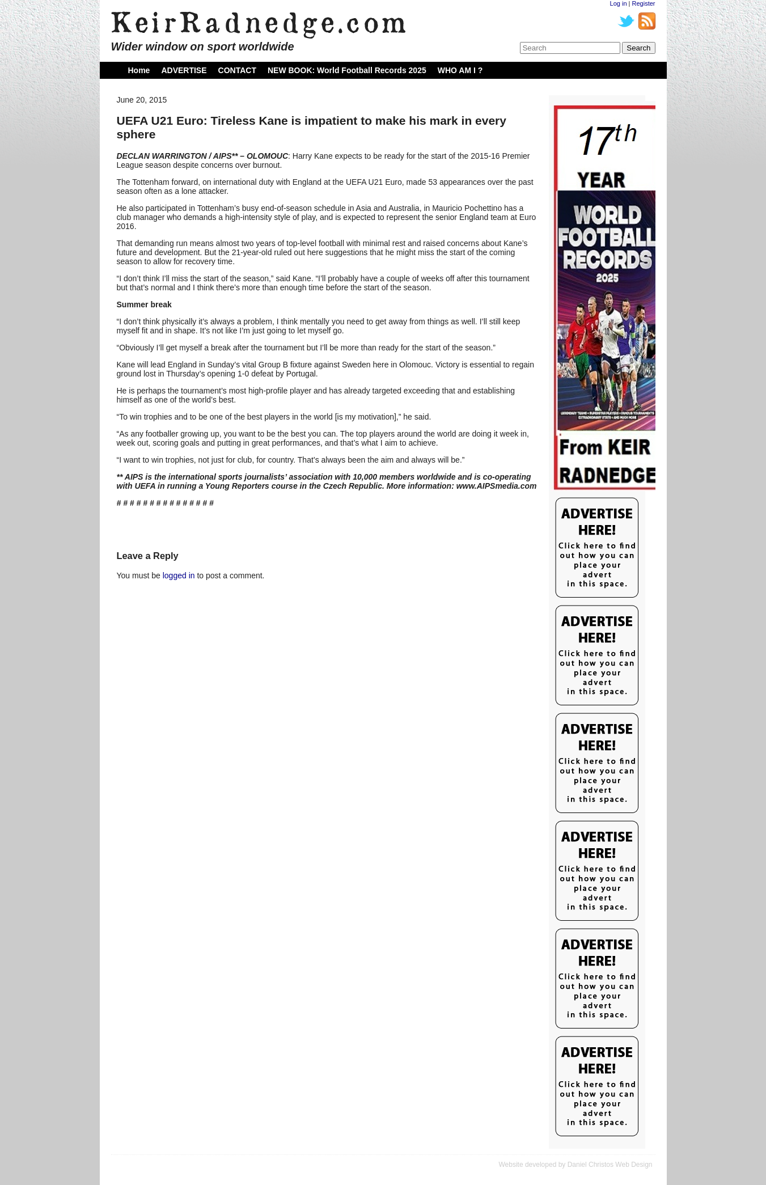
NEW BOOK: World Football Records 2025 (347, 70)
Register (643, 3)
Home (139, 70)
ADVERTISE (183, 70)
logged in (179, 575)
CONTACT (237, 70)
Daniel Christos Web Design (610, 1165)
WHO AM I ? (460, 70)
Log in (618, 3)
